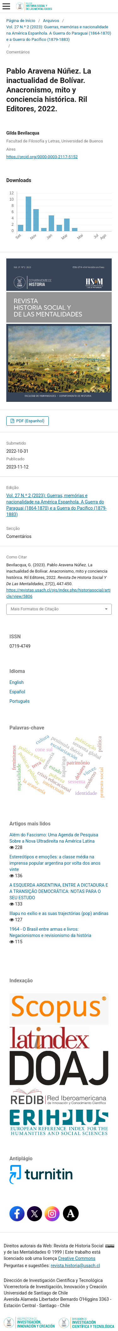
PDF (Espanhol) (29, 421)
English (16, 682)
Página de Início (20, 20)
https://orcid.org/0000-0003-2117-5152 (42, 156)
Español (17, 691)
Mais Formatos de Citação (35, 609)
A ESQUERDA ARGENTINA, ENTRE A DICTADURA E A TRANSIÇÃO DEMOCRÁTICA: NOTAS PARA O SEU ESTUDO (58, 891)
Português (19, 701)
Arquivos (51, 20)
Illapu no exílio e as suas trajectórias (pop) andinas (59, 913)
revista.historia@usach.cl (75, 1265)
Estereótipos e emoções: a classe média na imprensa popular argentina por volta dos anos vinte (54, 863)
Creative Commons (76, 1258)
